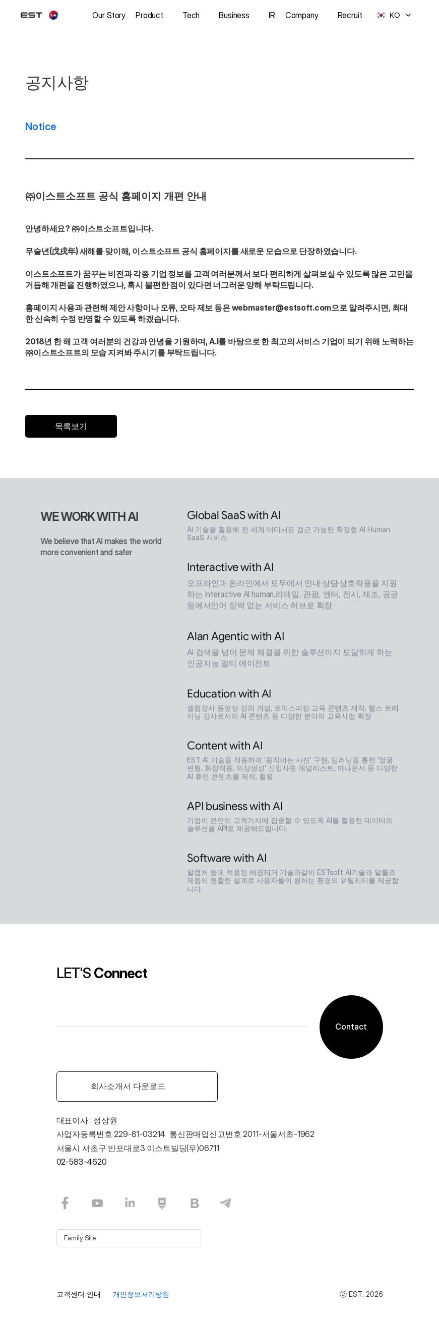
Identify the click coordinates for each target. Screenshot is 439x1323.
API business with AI (235, 808)
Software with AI (226, 860)
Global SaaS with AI (234, 517)
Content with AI (225, 748)
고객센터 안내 (78, 1294)
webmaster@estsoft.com (282, 308)
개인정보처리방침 (141, 1294)
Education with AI (229, 696)
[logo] (46, 15)
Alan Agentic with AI (235, 638)
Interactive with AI (230, 569)
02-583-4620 (81, 1162)
